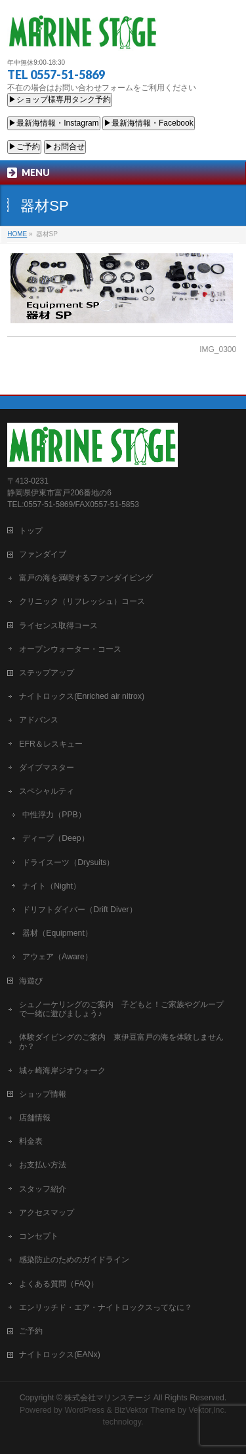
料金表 (31, 1141)
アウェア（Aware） (57, 956)
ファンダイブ (42, 554)
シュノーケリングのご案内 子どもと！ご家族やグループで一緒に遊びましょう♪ (121, 1009)
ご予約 (31, 1331)
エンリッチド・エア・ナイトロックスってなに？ (105, 1307)
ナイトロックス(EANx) (59, 1354)
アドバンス (38, 719)
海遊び (31, 980)
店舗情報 (35, 1117)
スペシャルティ (46, 791)
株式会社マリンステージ (107, 1397)
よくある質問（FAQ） (58, 1283)
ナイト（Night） (51, 886)
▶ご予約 (24, 146)
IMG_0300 (217, 349)
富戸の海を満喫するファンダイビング (86, 577)
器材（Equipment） (57, 933)
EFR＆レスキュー (51, 744)
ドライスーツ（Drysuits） (68, 862)
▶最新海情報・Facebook (149, 123)
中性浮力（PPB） (54, 814)
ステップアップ (46, 672)
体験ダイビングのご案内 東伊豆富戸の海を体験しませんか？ (121, 1042)
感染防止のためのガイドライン (74, 1259)
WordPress (84, 1410)
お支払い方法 (42, 1164)
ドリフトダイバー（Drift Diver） (79, 909)
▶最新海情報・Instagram (53, 123)
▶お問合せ (65, 146)
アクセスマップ (46, 1212)
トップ (31, 530)
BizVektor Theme (145, 1410)
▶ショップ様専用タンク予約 (60, 99)
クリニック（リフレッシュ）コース (82, 601)
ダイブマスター (46, 767)
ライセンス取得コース (58, 625)
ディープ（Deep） (55, 838)
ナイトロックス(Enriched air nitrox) (81, 696)
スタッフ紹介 (42, 1189)
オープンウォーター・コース (70, 649)
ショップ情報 (42, 1094)
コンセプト (38, 1236)
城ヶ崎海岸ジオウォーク (62, 1070)
